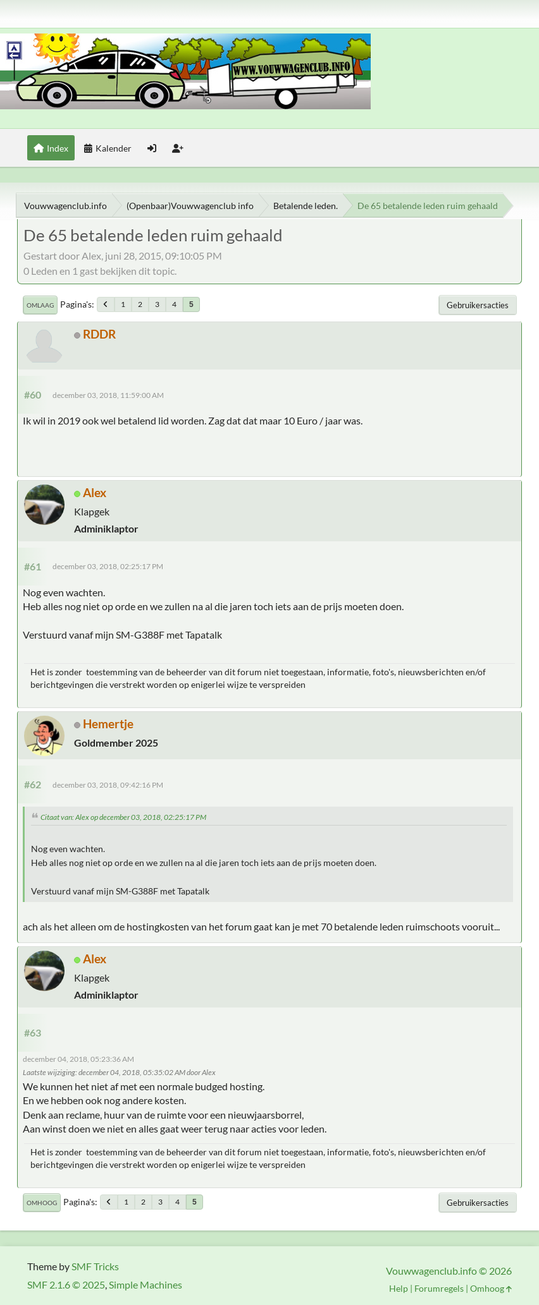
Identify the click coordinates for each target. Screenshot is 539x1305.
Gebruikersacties (478, 305)
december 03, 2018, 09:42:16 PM (108, 785)
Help (398, 1288)
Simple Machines (145, 1284)
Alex (94, 492)
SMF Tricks (95, 1266)
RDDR (99, 334)
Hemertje (108, 723)
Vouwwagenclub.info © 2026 (449, 1271)
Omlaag (40, 305)
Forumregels (439, 1288)
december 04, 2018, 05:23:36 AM (78, 1059)
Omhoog (42, 1202)
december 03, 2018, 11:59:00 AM (108, 395)
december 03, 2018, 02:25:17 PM (108, 566)
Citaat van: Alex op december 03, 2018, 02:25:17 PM (123, 817)
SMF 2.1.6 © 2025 (66, 1284)
